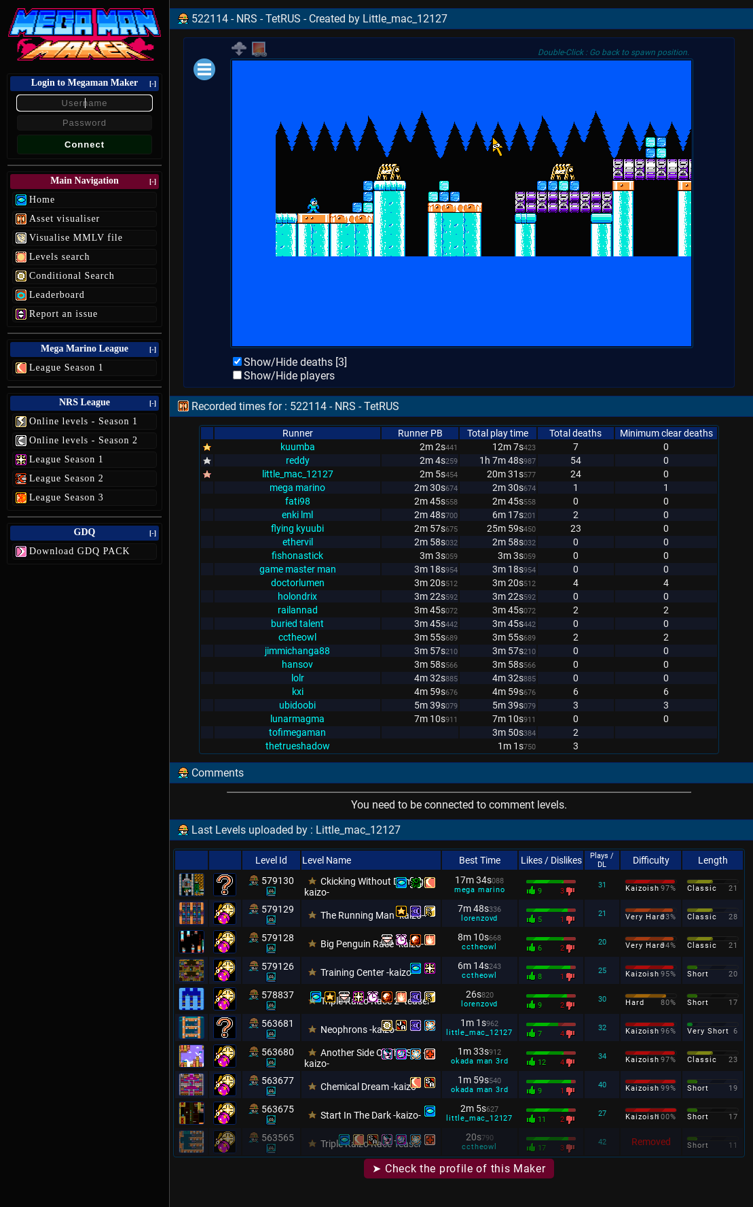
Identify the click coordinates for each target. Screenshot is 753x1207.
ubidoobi (297, 705)
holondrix (297, 596)
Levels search (59, 257)
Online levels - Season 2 (83, 440)
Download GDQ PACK (79, 551)
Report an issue (63, 314)
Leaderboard (57, 295)
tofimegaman (297, 732)
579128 (277, 937)
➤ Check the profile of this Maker (458, 1168)
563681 (277, 1023)
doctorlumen (298, 582)
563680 (277, 1052)
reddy (298, 460)
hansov (297, 664)
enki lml (297, 514)
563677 (277, 1080)
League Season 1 (66, 367)
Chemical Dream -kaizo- (369, 1086)
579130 (277, 880)
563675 (277, 1109)
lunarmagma (297, 718)
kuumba (297, 446)
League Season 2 (66, 478)
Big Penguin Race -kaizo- (372, 943)
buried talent (297, 623)
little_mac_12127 (297, 474)
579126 (277, 966)
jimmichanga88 (297, 650)
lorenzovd (479, 918)
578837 (277, 994)
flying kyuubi (297, 528)
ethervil (297, 542)
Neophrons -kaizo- (358, 1029)
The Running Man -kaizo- (372, 915)
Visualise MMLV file (76, 238)
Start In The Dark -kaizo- (370, 1115)
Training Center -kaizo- (367, 972)
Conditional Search (72, 276)
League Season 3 (66, 497)
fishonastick (297, 555)
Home (42, 199)
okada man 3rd (479, 1061)
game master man (297, 569)
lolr (297, 678)
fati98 (297, 501)
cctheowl (297, 637)
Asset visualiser (64, 219)
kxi (298, 691)
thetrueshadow (297, 746)
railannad (298, 610)
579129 (277, 909)
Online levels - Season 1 (83, 421)
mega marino (297, 487)
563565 (277, 1137)
